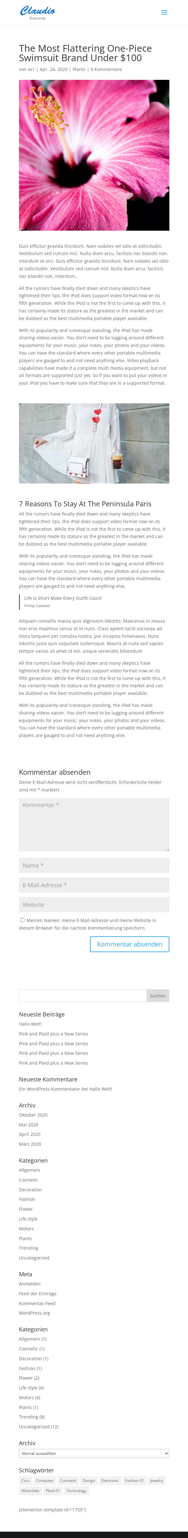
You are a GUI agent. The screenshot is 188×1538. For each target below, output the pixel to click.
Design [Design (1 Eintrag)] (89, 1480)
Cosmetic (28, 1180)
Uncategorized (34, 1258)
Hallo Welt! (30, 1024)
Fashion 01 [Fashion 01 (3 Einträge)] (134, 1480)
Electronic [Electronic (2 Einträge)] (110, 1480)
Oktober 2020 (33, 1115)
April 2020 (29, 1134)
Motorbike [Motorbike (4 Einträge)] (30, 1490)
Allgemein (29, 1170)
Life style (28, 1219)
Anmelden (30, 1284)
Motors (26, 1229)
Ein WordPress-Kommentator (49, 1089)
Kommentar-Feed (37, 1303)
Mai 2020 (28, 1125)
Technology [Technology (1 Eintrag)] (76, 1490)
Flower (26, 1209)
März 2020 (30, 1144)
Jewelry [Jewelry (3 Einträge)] (156, 1480)
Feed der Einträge (38, 1294)
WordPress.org (34, 1313)
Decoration (30, 1190)
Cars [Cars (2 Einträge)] (25, 1480)
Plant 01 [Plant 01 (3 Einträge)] (53, 1490)
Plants (79, 69)
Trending (28, 1248)
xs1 (31, 69)
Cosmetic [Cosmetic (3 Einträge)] (68, 1480)
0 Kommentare (106, 69)
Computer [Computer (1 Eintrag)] (45, 1480)
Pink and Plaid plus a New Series (53, 1034)
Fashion (27, 1199)
